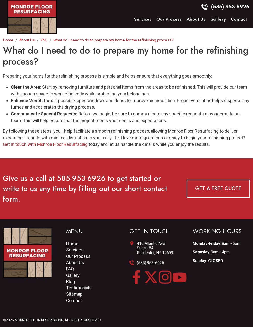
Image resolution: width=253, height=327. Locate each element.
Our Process (169, 19)
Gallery (218, 19)
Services (142, 19)
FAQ (70, 268)
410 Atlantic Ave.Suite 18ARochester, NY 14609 (155, 248)
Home (72, 243)
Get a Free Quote (218, 188)
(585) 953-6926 (150, 262)
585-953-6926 (81, 178)
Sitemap (74, 294)
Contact (239, 19)
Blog (70, 281)
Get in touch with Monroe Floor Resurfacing (45, 144)
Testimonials (79, 287)
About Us (196, 19)
